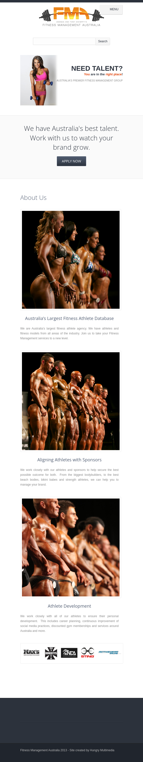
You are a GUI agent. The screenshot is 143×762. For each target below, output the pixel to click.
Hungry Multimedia (102, 750)
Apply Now (71, 161)
